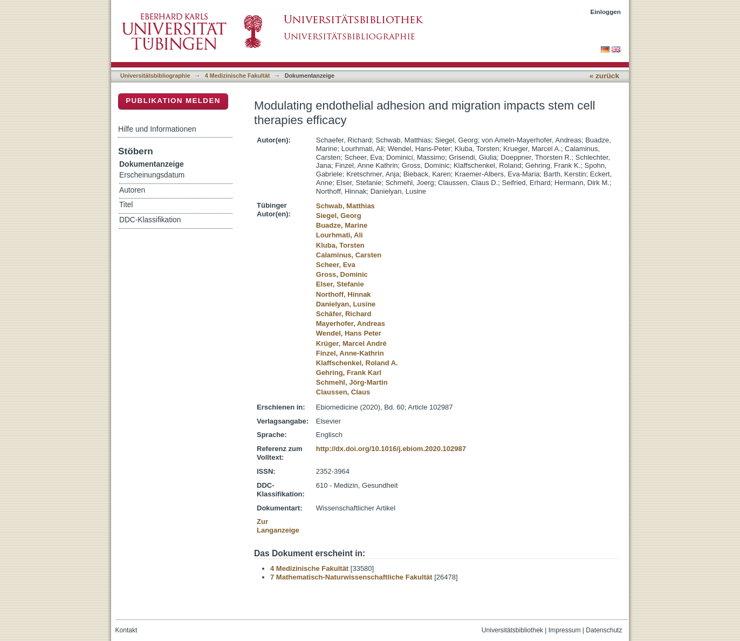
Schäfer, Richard (344, 314)
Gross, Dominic (342, 274)
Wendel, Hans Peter (348, 333)
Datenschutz (604, 630)
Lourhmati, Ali (339, 235)
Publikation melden (173, 101)
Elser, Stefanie (340, 284)
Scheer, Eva (335, 265)
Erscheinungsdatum (151, 175)
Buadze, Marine (341, 225)
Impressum (565, 630)
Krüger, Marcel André (351, 343)
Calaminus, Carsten (348, 255)
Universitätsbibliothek (512, 630)
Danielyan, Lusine (346, 304)
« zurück (604, 76)
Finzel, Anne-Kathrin (350, 353)
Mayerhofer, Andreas (350, 323)
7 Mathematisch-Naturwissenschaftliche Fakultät (351, 577)
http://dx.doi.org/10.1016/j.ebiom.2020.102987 (391, 449)
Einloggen (606, 11)
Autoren (132, 190)
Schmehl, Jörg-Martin (352, 382)
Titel (126, 205)
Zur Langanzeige (278, 525)
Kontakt (126, 630)
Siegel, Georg (338, 216)
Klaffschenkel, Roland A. (357, 363)
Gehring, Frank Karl (348, 373)
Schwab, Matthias (345, 206)
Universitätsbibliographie (155, 75)
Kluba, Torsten (340, 245)
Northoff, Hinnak (343, 294)
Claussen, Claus (343, 392)
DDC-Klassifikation (150, 220)
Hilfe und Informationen (157, 129)
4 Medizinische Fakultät (237, 75)
